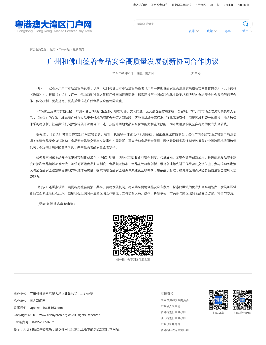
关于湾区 (200, 4)
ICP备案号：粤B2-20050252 (34, 322)
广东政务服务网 (170, 324)
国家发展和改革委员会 (175, 300)
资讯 (192, 31)
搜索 (247, 23)
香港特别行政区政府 (173, 312)
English (228, 4)
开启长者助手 (159, 4)
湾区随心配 (140, 4)
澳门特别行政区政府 (173, 318)
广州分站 (64, 49)
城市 (52, 49)
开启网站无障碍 (181, 4)
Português (243, 4)
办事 (227, 31)
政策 (210, 31)
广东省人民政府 (170, 306)
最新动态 (78, 49)
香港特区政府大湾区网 (175, 330)
